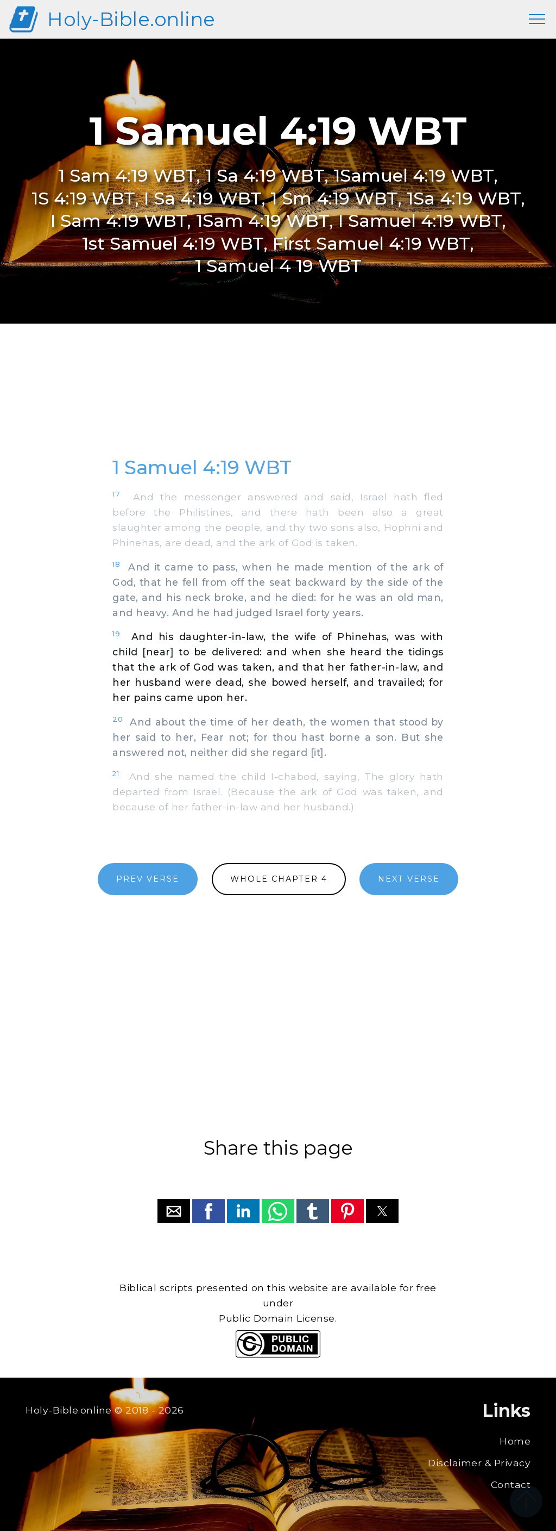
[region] (278, 402)
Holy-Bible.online (131, 19)
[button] (173, 1211)
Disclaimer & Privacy (479, 1462)
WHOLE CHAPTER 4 (278, 879)
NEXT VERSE (409, 879)
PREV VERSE (147, 879)
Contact (511, 1484)
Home (515, 1441)
